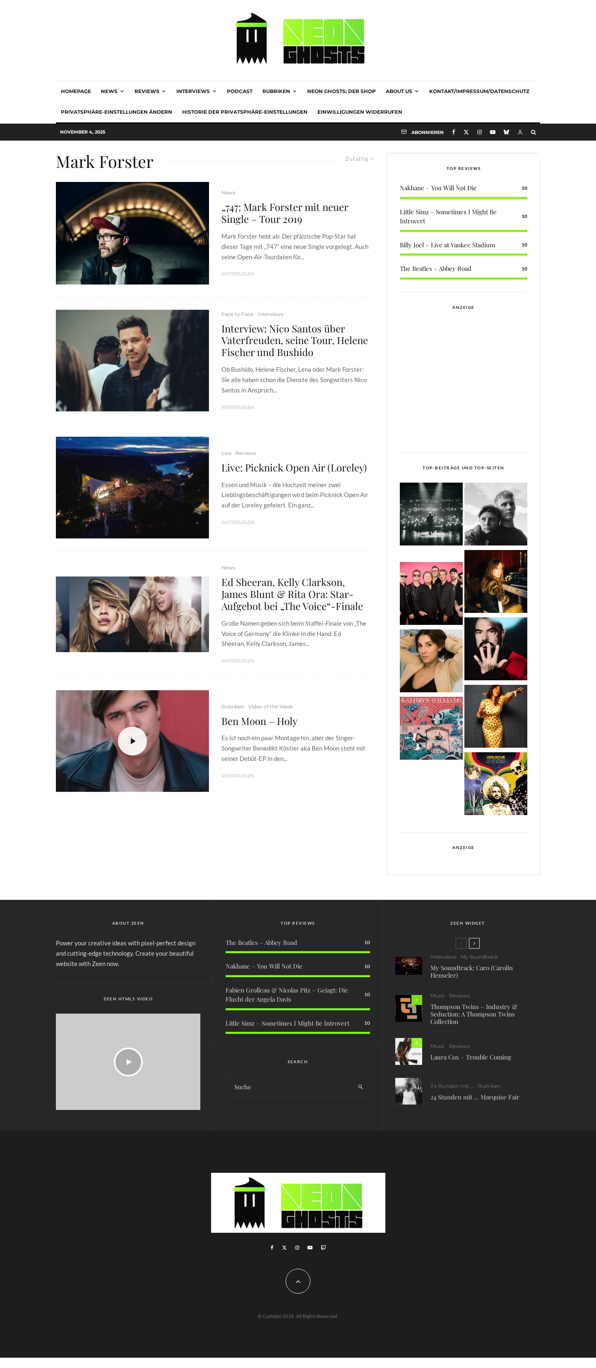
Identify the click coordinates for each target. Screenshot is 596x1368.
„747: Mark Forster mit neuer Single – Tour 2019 (284, 213)
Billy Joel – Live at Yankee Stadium (447, 245)
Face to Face (237, 314)
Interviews (193, 91)
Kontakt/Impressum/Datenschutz (479, 91)
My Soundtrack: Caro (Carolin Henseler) (471, 976)
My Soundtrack (479, 962)
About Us (399, 91)
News (109, 91)
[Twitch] (323, 1247)
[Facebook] (453, 132)
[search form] (289, 1087)
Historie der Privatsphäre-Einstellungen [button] (245, 112)
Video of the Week (270, 706)
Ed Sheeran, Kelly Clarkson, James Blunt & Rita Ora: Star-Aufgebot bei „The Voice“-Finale (292, 594)
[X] (466, 132)
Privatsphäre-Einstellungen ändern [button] (116, 112)
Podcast (239, 91)
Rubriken (276, 91)
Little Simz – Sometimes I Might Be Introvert (287, 1023)
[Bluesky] (506, 132)
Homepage (76, 91)
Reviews (147, 91)
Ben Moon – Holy (259, 721)
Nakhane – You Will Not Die (438, 188)
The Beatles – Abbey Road (435, 268)
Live (226, 453)
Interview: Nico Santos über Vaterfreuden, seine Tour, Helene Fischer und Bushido (294, 340)
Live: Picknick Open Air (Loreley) (294, 468)
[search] (361, 1087)
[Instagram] (479, 132)
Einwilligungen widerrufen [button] (359, 112)
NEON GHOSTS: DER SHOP (341, 91)
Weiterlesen (237, 274)
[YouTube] (493, 132)
